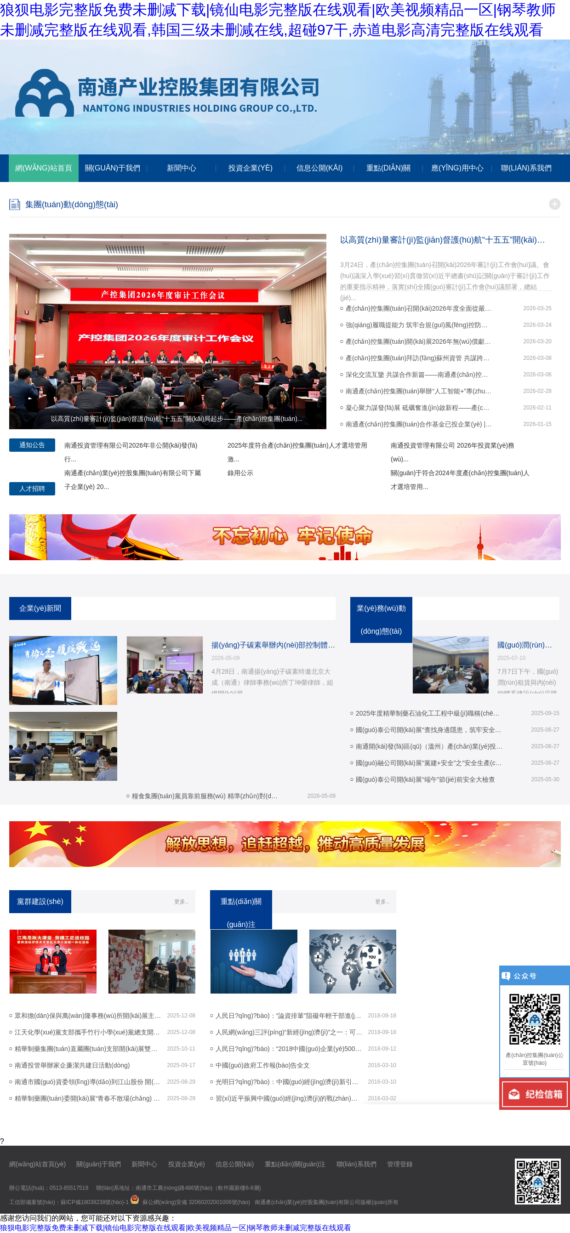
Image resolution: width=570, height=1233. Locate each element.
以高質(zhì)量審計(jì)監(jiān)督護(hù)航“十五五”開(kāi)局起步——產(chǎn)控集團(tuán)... (446, 239)
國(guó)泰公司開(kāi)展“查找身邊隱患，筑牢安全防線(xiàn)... (429, 729)
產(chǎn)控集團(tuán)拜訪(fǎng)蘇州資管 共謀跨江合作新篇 (419, 358)
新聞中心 (144, 1164)
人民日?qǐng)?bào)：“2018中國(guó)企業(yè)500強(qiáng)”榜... (289, 1048)
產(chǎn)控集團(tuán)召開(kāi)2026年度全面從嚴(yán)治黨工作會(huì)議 (419, 308)
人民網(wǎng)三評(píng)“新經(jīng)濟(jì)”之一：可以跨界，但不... (289, 1032)
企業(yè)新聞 (40, 608)
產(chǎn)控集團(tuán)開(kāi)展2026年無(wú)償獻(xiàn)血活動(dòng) (419, 341)
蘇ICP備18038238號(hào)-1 (95, 1202)
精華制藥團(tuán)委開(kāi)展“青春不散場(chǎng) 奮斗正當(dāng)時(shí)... (88, 1098)
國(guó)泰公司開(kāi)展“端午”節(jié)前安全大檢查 (425, 779)
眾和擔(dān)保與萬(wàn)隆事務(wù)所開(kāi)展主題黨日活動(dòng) (88, 1015)
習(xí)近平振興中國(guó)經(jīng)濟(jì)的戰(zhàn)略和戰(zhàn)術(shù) (289, 1098)
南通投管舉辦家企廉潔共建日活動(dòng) (72, 1065)
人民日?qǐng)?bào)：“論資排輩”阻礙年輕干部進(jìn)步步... (289, 1015)
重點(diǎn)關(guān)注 (295, 1164)
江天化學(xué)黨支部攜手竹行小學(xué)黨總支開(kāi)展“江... (88, 1032)
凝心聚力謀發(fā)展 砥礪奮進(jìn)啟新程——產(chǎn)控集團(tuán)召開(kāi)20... (419, 407)
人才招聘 (32, 488)
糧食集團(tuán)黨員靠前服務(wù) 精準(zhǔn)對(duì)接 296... (205, 796)
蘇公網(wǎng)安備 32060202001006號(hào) (196, 1202)
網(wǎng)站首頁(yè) (37, 1164)
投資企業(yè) (186, 1164)
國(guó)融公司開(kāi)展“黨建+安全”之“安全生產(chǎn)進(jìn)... (429, 763)
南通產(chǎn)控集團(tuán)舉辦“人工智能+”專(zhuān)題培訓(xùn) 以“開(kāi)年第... (419, 391)
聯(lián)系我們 (356, 1164)
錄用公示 (240, 473)
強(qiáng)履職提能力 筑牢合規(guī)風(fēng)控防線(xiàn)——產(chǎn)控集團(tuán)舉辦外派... (419, 325)
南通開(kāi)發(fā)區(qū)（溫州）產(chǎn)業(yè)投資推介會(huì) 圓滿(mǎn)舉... (429, 746)
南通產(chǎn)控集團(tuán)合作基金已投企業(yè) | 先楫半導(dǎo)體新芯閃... (419, 424)
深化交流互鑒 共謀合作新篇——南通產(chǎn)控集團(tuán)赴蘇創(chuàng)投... (419, 374)
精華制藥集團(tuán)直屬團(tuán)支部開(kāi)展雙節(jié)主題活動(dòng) (88, 1048)
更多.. (181, 901)
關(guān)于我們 (98, 1164)
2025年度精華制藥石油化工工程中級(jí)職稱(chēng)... (429, 713)
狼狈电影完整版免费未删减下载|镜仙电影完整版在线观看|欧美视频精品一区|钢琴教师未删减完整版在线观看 (175, 1228)
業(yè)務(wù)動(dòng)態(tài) (381, 619)
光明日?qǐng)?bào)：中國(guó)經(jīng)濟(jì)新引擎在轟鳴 (289, 1081)
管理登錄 (400, 1164)
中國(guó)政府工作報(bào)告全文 (263, 1065)
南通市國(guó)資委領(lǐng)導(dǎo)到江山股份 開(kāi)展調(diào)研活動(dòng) (88, 1081)
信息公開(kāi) (235, 1164)
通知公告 (32, 445)
